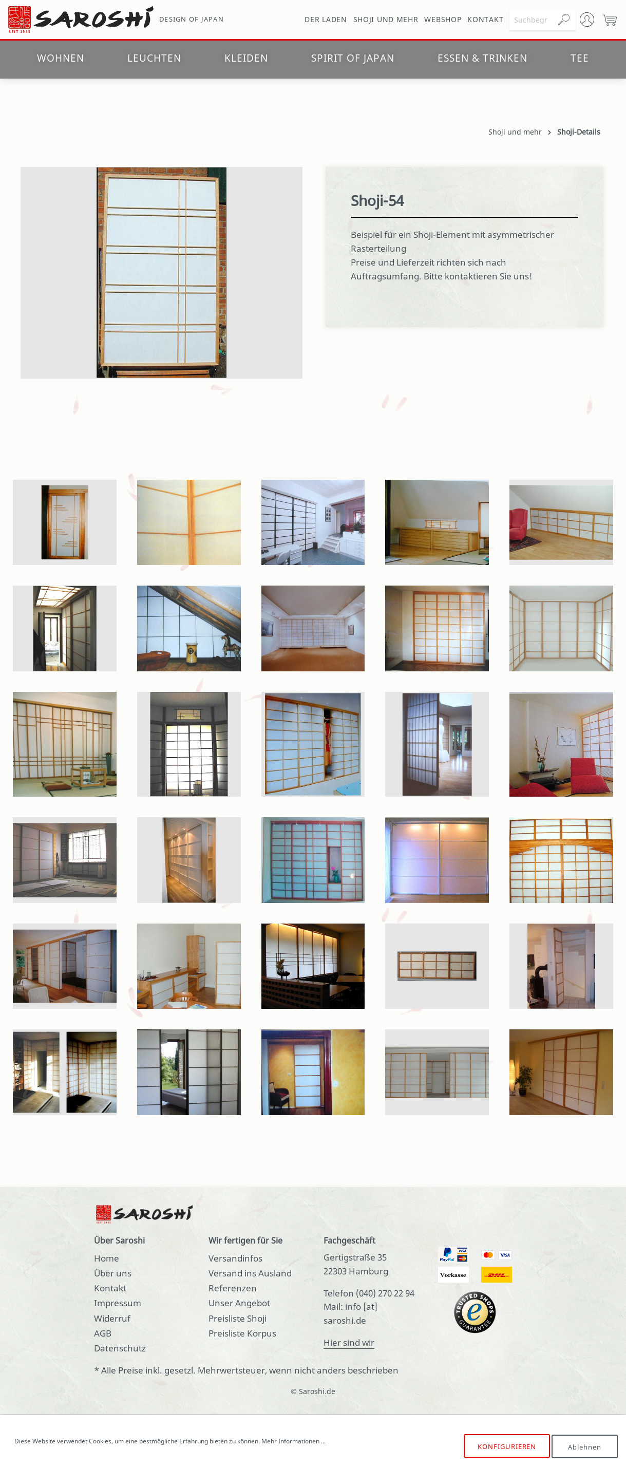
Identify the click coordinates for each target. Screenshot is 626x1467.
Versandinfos (235, 1258)
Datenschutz (120, 1348)
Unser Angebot (239, 1303)
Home (106, 1258)
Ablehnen (584, 1446)
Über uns (112, 1273)
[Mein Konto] (587, 19)
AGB (102, 1333)
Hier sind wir (349, 1342)
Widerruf (112, 1318)
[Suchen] (564, 19)
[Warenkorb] (609, 19)
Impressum (117, 1303)
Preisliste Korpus (242, 1333)
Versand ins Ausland (250, 1273)
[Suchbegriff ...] (531, 19)
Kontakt (110, 1288)
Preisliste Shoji (237, 1318)
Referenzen (232, 1288)
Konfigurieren (506, 1446)
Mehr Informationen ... (293, 1440)
